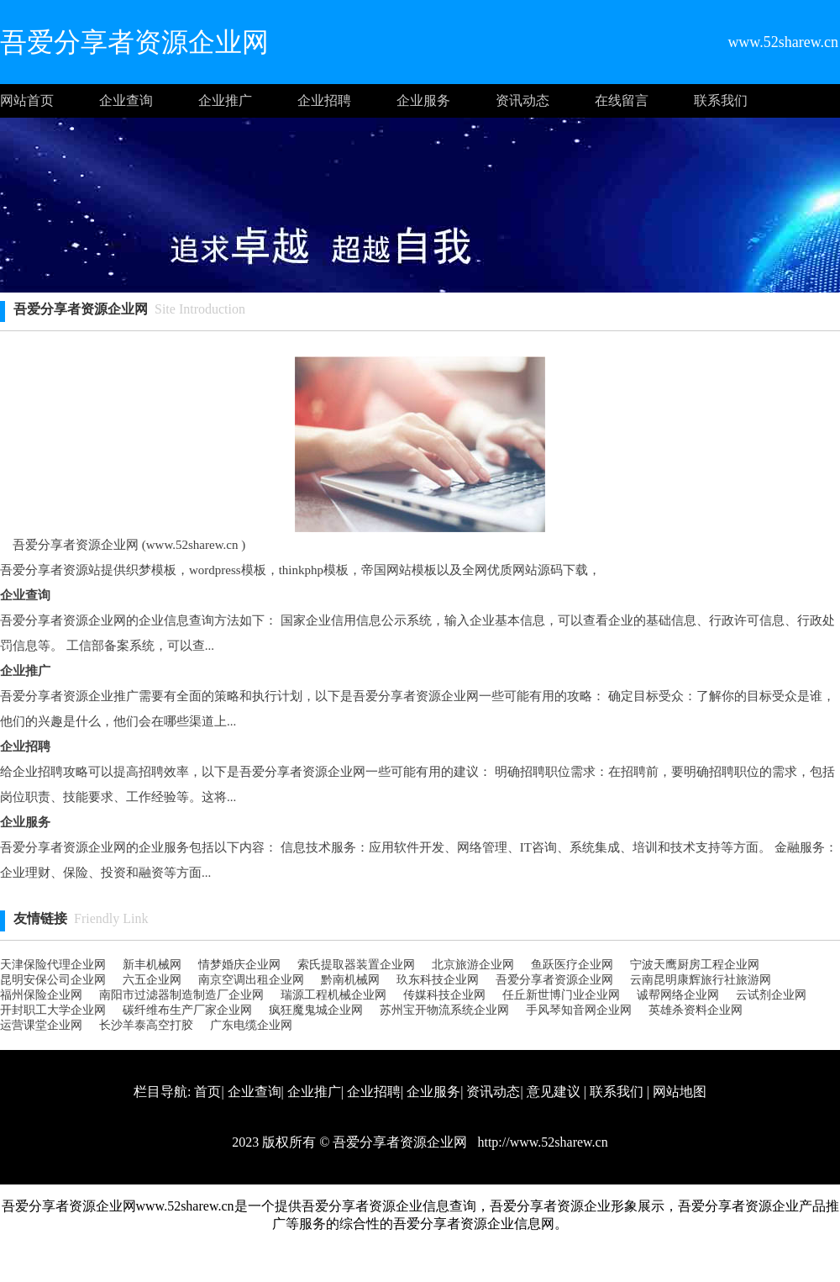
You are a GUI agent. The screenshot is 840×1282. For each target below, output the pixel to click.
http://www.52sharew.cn (540, 1142)
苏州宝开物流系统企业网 (444, 1010)
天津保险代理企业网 (53, 964)
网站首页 (27, 100)
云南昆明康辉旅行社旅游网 (700, 979)
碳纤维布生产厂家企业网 (187, 1010)
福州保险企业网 (41, 995)
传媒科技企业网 (444, 995)
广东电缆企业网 (251, 1025)
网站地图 (679, 1091)
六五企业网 (152, 979)
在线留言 (621, 100)
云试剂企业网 (771, 995)
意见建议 (553, 1091)
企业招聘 (324, 100)
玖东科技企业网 (437, 979)
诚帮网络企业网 (678, 995)
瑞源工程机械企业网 (333, 995)
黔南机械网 (350, 979)
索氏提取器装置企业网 (356, 964)
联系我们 (721, 100)
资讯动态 (522, 100)
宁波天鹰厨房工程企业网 (694, 964)
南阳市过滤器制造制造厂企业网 (181, 995)
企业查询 (126, 100)
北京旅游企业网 (473, 964)
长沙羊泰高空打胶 (146, 1025)
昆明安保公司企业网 (53, 979)
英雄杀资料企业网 (695, 1010)
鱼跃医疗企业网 (572, 964)
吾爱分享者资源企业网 (554, 979)
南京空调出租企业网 (251, 979)
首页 (207, 1091)
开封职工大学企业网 (53, 1010)
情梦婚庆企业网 (239, 964)
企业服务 (423, 100)
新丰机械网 (152, 964)
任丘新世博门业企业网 (561, 995)
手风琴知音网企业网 (579, 1010)
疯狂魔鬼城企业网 (316, 1010)
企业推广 (225, 100)
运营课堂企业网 (41, 1025)
